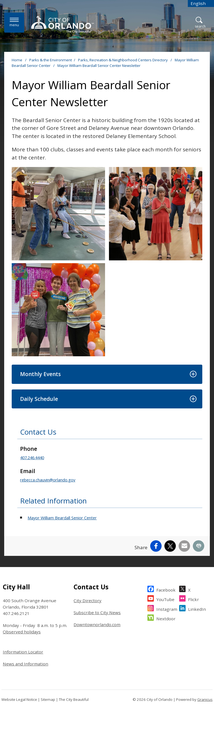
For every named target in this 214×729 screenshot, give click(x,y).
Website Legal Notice (19, 699)
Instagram (166, 608)
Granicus (205, 699)
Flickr (193, 598)
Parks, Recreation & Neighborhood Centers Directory (123, 59)
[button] (107, 374)
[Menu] (14, 22)
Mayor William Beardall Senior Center (62, 517)
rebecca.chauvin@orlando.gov (47, 480)
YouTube (165, 598)
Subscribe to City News (97, 612)
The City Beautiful (74, 699)
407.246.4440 (32, 457)
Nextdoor (166, 617)
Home (17, 59)
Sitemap (48, 699)
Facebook (166, 589)
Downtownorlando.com (97, 624)
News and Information (25, 664)
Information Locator (23, 652)
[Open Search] (200, 23)
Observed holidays (22, 631)
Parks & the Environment (50, 59)
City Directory (87, 600)
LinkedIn (197, 608)
